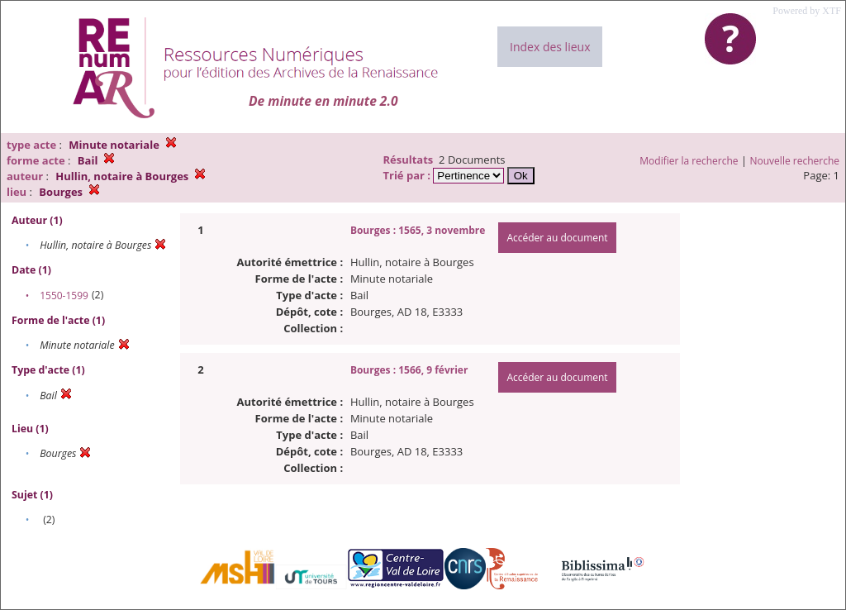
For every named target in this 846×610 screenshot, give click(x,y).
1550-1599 (64, 295)
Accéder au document (556, 238)
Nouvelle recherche (795, 161)
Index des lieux (550, 47)
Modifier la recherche (688, 161)
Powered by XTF (806, 11)
